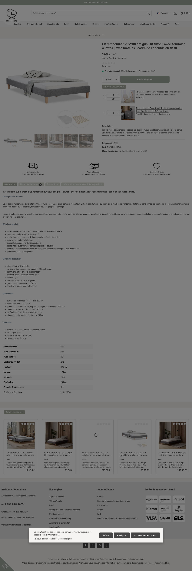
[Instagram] (99, 545)
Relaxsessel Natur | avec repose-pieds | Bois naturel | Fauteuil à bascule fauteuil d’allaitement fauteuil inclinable (158, 95)
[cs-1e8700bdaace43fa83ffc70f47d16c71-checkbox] (104, 96)
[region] (48, 95)
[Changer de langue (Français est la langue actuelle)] (163, 13)
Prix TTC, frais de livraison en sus (114, 58)
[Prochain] (93, 141)
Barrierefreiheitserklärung (60, 518)
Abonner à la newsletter (59, 523)
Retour (100, 510)
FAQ (99, 514)
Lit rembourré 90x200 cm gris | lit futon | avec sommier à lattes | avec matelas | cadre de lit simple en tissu (172, 454)
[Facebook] (85, 545)
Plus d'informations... (51, 535)
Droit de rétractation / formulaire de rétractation (117, 518)
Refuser (106, 535)
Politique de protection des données (64, 510)
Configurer (121, 535)
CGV (51, 505)
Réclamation (102, 505)
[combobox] (88, 13)
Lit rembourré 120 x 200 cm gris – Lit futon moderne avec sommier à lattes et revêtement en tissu (20, 454)
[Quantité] (110, 79)
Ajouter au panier (145, 79)
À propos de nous (56, 496)
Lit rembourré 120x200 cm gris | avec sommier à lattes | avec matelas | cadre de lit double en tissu (96, 454)
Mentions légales (56, 514)
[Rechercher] (148, 13)
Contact (100, 496)
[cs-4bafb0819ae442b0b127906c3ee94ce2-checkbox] (104, 113)
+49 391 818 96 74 (12, 504)
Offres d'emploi (55, 501)
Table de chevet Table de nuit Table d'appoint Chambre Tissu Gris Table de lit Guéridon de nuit (159, 111)
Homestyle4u (56, 489)
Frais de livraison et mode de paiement (113, 501)
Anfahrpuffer (54, 527)
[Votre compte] (175, 13)
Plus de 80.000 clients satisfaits (96, 2)
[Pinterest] (92, 545)
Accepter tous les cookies (145, 535)
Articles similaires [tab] (14, 412)
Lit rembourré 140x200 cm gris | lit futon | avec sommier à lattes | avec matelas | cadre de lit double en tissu (134, 454)
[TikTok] (106, 545)
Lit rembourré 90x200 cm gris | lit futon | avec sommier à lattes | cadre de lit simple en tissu (58, 454)
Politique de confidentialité (45, 539)
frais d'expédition (87, 559)
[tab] (10, 184)
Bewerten (106, 66)
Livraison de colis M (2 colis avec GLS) (133, 151)
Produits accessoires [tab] (114, 86)
